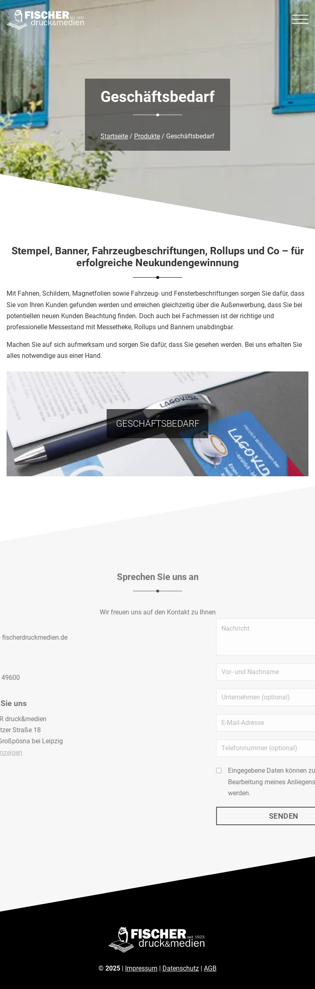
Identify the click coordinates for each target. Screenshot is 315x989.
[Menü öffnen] (300, 20)
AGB (210, 968)
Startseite (114, 136)
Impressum (141, 968)
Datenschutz (180, 968)
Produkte (147, 136)
